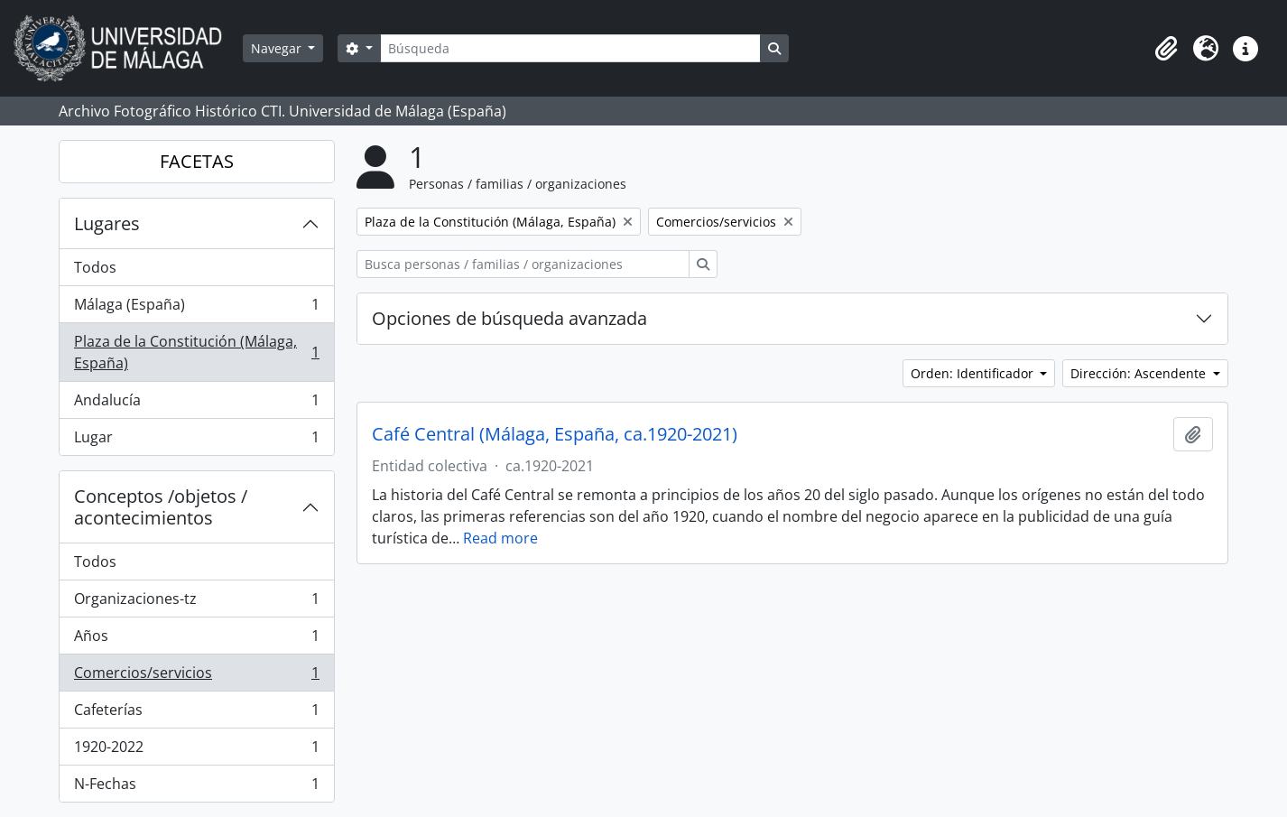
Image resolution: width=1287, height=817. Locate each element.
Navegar (278, 48)
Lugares (107, 223)
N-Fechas (196, 787)
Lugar (196, 440)
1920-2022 (196, 751)
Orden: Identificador (974, 373)
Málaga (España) (196, 308)
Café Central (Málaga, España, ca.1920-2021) (554, 434)
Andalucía (196, 404)
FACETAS (197, 161)
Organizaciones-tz (196, 602)
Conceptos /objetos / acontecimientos (160, 507)
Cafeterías (196, 714)
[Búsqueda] (570, 48)
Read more (500, 538)
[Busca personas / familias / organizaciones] (523, 264)
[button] (1166, 49)
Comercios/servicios (196, 677)
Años (196, 640)
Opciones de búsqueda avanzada (509, 318)
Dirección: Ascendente (1139, 373)
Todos (95, 267)
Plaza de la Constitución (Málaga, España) (196, 352)
